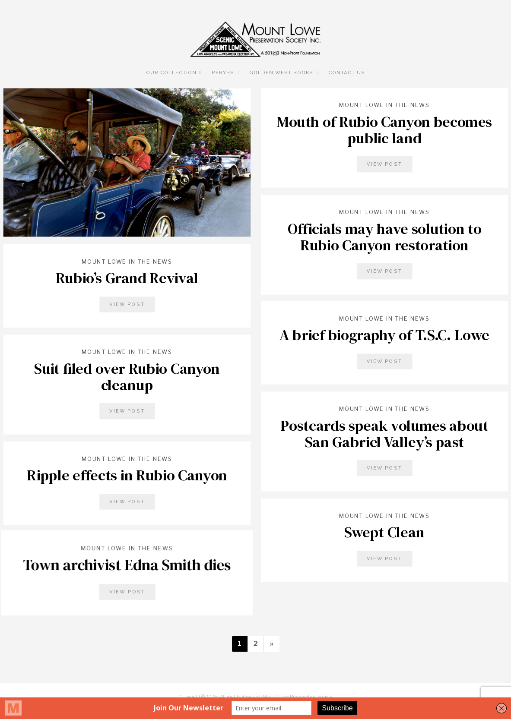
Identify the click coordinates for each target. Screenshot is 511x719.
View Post (384, 164)
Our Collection (171, 72)
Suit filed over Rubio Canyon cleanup (126, 376)
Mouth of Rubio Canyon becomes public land (384, 129)
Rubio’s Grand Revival (126, 278)
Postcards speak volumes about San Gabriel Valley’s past (384, 433)
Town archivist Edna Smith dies (127, 565)
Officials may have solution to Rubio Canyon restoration (384, 236)
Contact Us (346, 72)
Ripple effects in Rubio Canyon (127, 475)
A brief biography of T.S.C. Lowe (384, 335)
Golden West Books (281, 72)
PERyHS (223, 72)
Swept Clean (384, 532)
